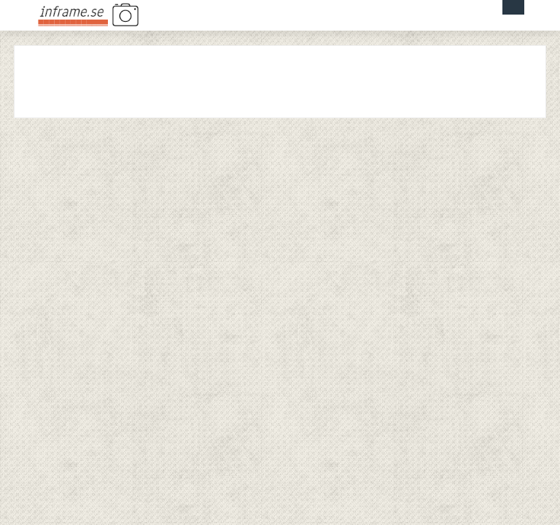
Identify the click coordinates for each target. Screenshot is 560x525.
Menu (513, 7)
